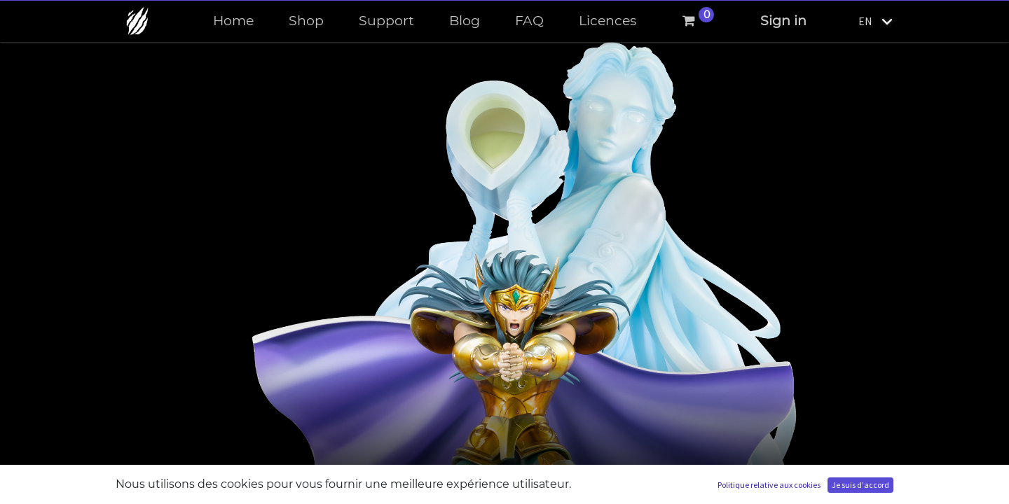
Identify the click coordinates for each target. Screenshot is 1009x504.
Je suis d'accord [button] (860, 484)
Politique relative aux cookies (769, 484)
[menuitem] (233, 21)
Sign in (783, 21)
